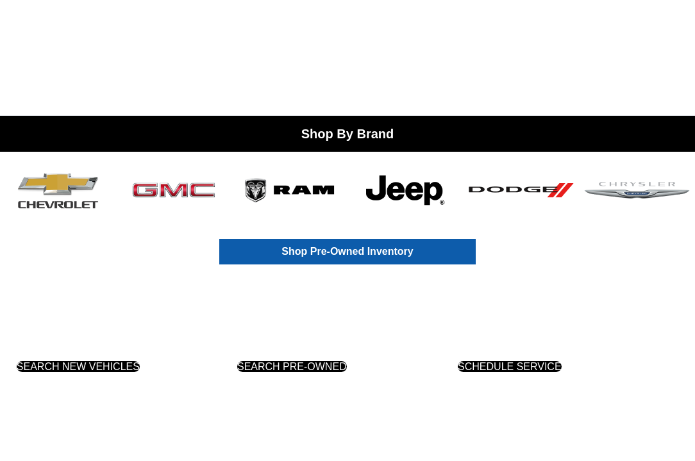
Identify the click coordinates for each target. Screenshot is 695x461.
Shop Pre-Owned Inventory (347, 251)
